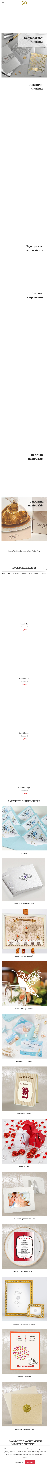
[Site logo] (24, 3)
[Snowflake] (24, 599)
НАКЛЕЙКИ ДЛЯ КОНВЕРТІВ (24, 1429)
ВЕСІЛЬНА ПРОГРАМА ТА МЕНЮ (24, 1271)
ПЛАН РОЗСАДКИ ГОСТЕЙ (24, 956)
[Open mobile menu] (3, 3)
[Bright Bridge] (24, 708)
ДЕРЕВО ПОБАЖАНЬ (24, 1376)
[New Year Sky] (24, 654)
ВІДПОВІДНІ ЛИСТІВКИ (24, 1061)
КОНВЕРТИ (24, 853)
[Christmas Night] (24, 763)
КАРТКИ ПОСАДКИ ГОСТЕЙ (24, 1009)
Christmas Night (24, 787)
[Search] (46, 3)
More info (19, 1462)
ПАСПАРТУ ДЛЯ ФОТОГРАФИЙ (24, 1219)
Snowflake (24, 624)
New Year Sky (24, 678)
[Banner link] (24, 55)
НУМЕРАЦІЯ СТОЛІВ (24, 1114)
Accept (30, 1462)
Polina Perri (36, 551)
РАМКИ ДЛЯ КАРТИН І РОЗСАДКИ (24, 1324)
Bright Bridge (24, 733)
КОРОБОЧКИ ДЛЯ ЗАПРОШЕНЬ (24, 903)
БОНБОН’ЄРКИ (24, 1166)
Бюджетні (24, 627)
